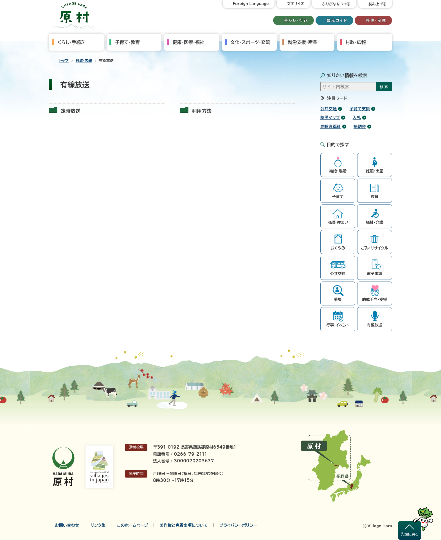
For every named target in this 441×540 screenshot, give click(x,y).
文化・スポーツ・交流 (250, 42)
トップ (64, 60)
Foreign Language (251, 4)
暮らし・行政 (296, 20)
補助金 (360, 126)
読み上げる (377, 4)
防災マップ (330, 117)
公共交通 (328, 109)
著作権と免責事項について (183, 525)
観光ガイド (337, 20)
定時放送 (70, 111)
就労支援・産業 (302, 42)
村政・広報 (356, 42)
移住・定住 (376, 20)
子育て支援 (360, 109)
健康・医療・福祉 (188, 42)
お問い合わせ (67, 525)
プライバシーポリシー (238, 525)
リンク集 (98, 525)
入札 (357, 117)
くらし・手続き (71, 42)
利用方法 (202, 111)
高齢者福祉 (330, 126)
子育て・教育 (127, 42)
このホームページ (132, 525)
